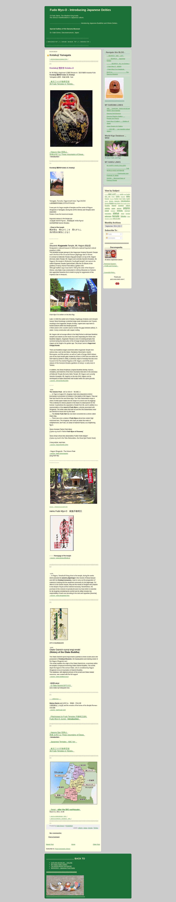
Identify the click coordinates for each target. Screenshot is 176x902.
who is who (116, 218)
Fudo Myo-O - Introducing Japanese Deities (80, 10)
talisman (108, 216)
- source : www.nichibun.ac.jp (59, 676)
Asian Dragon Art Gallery (115, 126)
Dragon (107, 198)
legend (114, 205)
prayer (107, 211)
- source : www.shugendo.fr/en (59, 595)
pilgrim (80, 828)
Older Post (96, 844)
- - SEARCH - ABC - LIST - (115, 56)
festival (116, 198)
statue (85, 828)
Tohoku (95, 828)
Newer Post (50, 844)
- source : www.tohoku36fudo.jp (60, 558)
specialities (108, 213)
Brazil (113, 196)
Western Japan (109, 218)
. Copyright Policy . (109, 272)
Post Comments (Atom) (62, 849)
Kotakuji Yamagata (60, 55)
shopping (127, 210)
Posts (109, 234)
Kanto (111, 203)
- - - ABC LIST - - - (112, 194)
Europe (112, 198)
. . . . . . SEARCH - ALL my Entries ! (118, 63)
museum (121, 205)
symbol (128, 213)
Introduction (125, 201)
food (120, 198)
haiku (124, 198)
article (121, 194)
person (119, 208)
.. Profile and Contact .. (110, 266)
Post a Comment (54, 837)
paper (113, 208)
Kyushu (107, 205)
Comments (110, 238)
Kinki (118, 203)
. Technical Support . (110, 264)
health (128, 198)
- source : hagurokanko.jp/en (59, 445)
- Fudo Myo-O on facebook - (116, 69)
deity (128, 196)
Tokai (128, 216)
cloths (118, 196)
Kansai (107, 203)
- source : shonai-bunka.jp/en (59, 381)
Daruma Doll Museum (114, 113)
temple (90, 828)
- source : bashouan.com (58, 710)
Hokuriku (117, 201)
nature (128, 205)
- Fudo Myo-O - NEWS (114, 66)
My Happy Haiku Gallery (59, 864)
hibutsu (111, 201)
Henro (106, 201)
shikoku (120, 211)
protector (113, 210)
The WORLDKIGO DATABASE (61, 866)
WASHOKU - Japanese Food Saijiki (63, 868)
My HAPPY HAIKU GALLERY (116, 165)
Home (73, 844)
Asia (125, 194)
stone (122, 213)
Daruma (123, 196)
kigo (115, 203)
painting (107, 208)
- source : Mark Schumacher (59, 453)
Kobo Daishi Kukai (125, 203)
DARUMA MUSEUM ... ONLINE (61, 863)
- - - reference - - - (55, 699)
